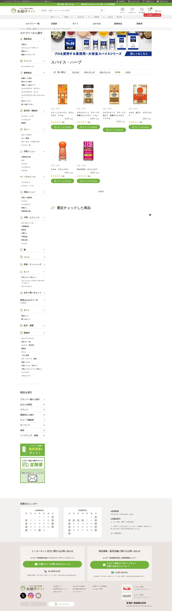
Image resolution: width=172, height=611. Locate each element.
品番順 (128, 72)
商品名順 (75, 72)
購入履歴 (142, 12)
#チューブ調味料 (93, 17)
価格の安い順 (89, 72)
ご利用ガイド (149, 1)
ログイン (122, 12)
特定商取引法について (60, 589)
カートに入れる (64, 127)
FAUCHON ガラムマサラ (87, 169)
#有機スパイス (69, 17)
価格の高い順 (105, 72)
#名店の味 (80, 17)
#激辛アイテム (55, 17)
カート (150, 10)
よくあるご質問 (98, 589)
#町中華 (119, 17)
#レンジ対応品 (108, 17)
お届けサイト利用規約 (100, 586)
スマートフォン (63, 604)
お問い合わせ (164, 1)
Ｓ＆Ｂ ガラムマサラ (59, 169)
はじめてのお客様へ (79, 586)
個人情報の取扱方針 (79, 589)
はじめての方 (135, 1)
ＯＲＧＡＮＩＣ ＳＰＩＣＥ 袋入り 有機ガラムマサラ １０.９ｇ (115, 115)
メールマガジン (78, 591)
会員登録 (122, 1)
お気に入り (132, 12)
